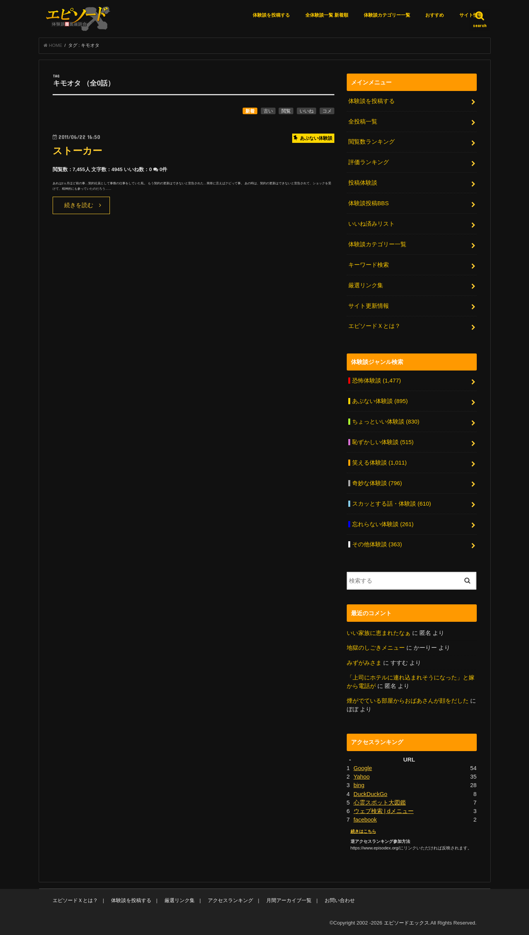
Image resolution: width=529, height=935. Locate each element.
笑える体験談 (379, 463)
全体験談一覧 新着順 (326, 15)
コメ (327, 111)
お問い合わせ (340, 900)
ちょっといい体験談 (385, 422)
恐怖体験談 (376, 380)
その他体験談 (377, 544)
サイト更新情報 (368, 306)
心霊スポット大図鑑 (380, 802)
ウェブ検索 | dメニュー (384, 811)
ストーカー (77, 151)
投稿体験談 (362, 183)
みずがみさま (364, 663)
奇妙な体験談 (377, 483)
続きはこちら (363, 831)
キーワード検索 (368, 265)
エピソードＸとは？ (374, 326)
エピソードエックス (406, 923)
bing (359, 785)
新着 (250, 111)
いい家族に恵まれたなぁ (379, 633)
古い (268, 111)
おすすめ (434, 15)
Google (363, 768)
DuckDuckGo (370, 794)
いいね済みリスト (371, 224)
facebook (365, 820)
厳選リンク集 (365, 285)
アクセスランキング (230, 900)
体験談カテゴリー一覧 (387, 15)
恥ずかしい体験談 (383, 442)
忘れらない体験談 (383, 524)
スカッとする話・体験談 (391, 504)
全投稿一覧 (362, 121)
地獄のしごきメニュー (376, 648)
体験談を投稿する (271, 15)
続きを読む (78, 205)
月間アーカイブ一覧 (289, 900)
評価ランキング (368, 162)
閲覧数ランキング (371, 142)
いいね (306, 111)
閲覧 (286, 111)
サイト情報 (471, 15)
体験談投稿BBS (368, 203)
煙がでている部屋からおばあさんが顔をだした (408, 701)
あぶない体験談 (380, 401)
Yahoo (362, 777)
